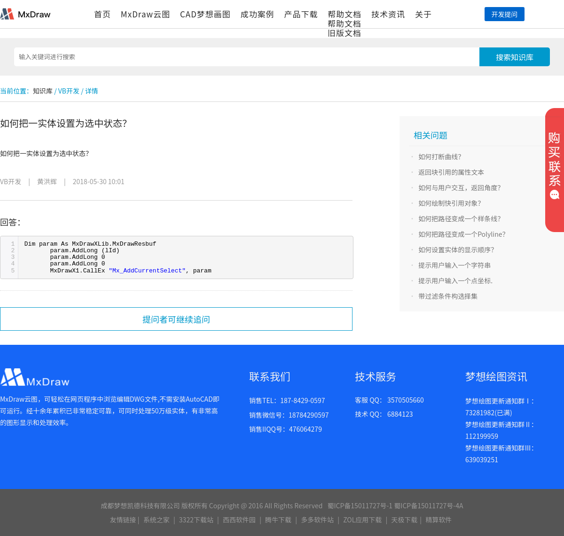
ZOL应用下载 (362, 519)
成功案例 (257, 14)
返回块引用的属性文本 (451, 172)
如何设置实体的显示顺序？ (457, 249)
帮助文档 (344, 14)
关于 (423, 14)
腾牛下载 (278, 519)
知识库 (43, 90)
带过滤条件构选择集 (448, 296)
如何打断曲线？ (441, 156)
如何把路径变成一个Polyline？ (463, 234)
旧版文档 (344, 33)
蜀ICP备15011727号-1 (359, 505)
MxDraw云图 (145, 14)
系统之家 (156, 519)
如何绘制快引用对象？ (451, 203)
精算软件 (438, 519)
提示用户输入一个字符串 (454, 265)
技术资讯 (388, 14)
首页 (102, 14)
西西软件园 (239, 519)
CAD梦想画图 (205, 14)
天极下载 (404, 519)
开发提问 (504, 14)
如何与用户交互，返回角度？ (461, 187)
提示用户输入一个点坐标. (455, 280)
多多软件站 (317, 519)
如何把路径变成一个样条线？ (461, 218)
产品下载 (301, 14)
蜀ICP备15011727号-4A (428, 505)
